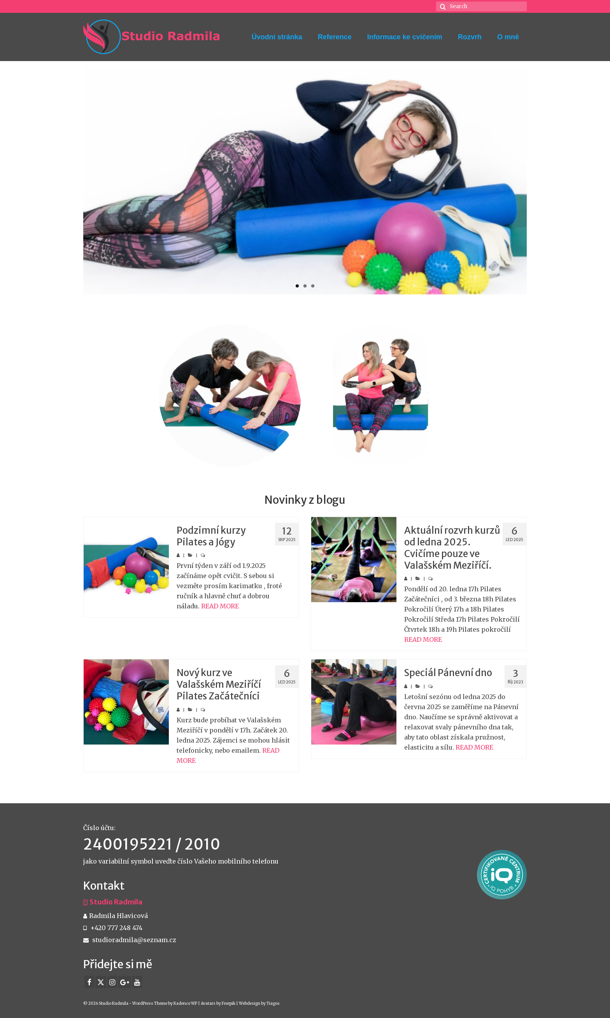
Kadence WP (185, 1003)
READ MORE (220, 606)
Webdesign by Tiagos (259, 1003)
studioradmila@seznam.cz (129, 940)
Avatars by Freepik (218, 1003)
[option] (229, 395)
